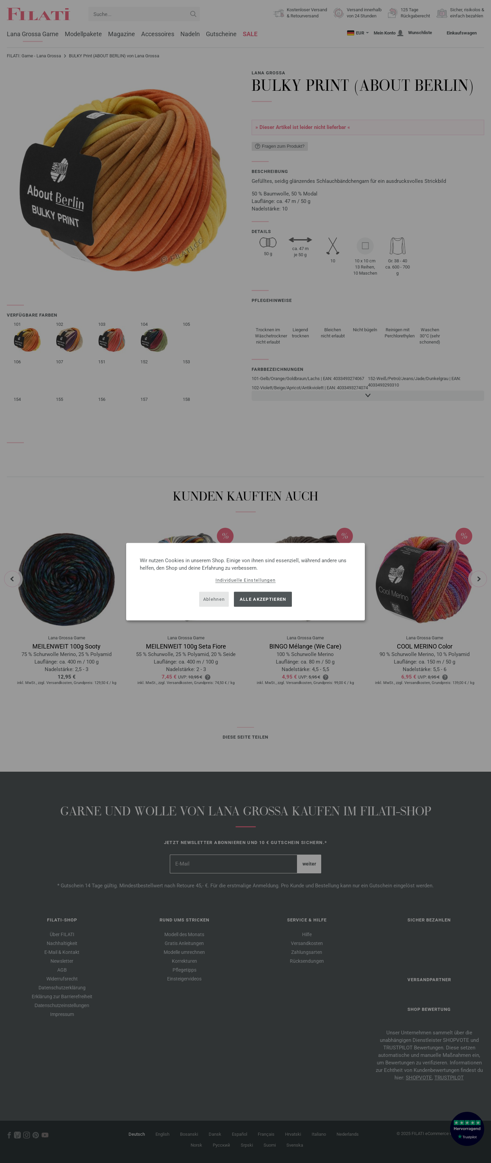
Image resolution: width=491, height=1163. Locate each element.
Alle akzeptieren (263, 599)
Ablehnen (214, 599)
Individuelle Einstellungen (245, 579)
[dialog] (245, 581)
